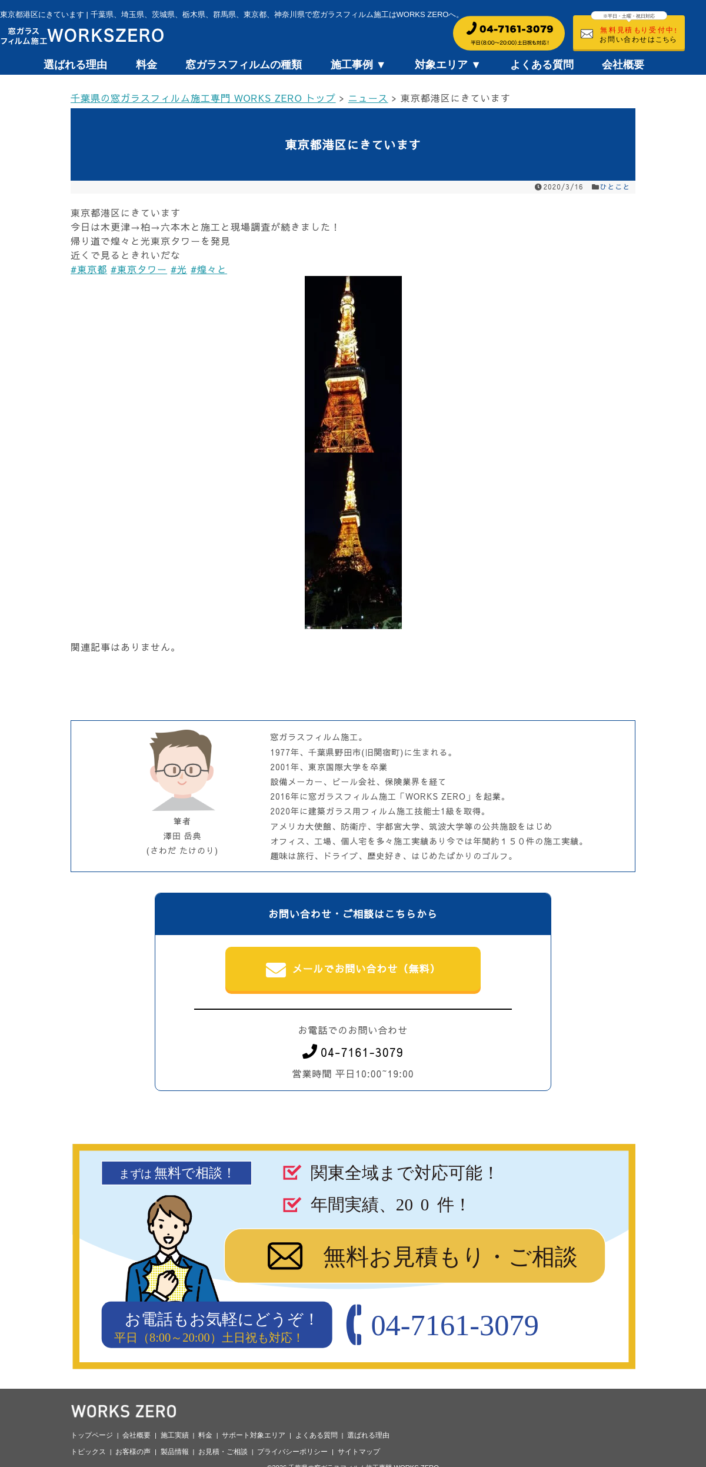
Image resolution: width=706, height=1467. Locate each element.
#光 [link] (179, 268)
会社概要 (623, 65)
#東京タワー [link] (139, 268)
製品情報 (175, 1452)
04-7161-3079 (353, 1052)
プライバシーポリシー (292, 1452)
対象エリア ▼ (448, 65)
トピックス (88, 1452)
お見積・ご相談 (223, 1452)
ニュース (368, 97)
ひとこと (615, 186)
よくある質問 (542, 65)
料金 (146, 65)
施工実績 (175, 1435)
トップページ (92, 1435)
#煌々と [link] (209, 268)
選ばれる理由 (75, 65)
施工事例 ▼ (359, 65)
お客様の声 (133, 1452)
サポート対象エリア (253, 1435)
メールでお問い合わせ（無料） (353, 970)
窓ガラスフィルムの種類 (243, 65)
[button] (353, 364)
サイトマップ (359, 1452)
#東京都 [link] (89, 268)
